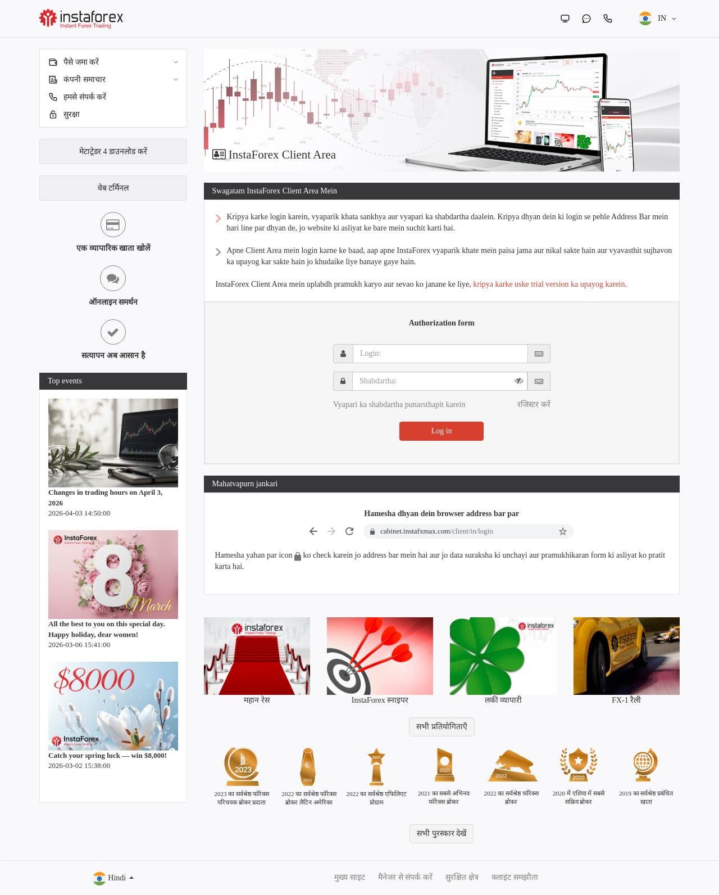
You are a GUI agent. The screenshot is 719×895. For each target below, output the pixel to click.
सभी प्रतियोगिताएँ (441, 726)
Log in (441, 431)
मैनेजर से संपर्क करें (405, 877)
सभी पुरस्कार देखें (441, 833)
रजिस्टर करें (533, 404)
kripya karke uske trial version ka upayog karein (549, 284)
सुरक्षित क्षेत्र (462, 877)
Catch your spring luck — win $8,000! (107, 755)
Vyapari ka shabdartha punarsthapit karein (399, 404)
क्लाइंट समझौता (515, 877)
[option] (442, 110)
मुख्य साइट (349, 877)
